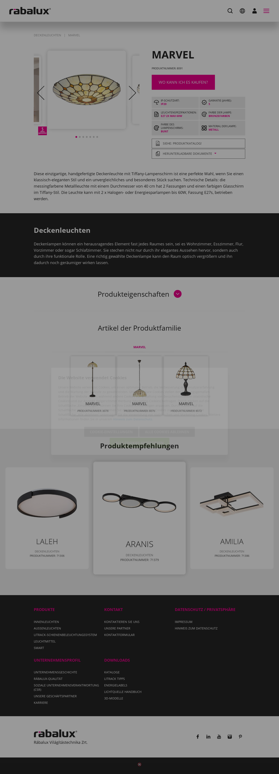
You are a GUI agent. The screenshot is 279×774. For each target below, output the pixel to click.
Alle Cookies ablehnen (167, 407)
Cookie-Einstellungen (111, 407)
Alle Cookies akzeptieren (139, 418)
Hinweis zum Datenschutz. (133, 395)
